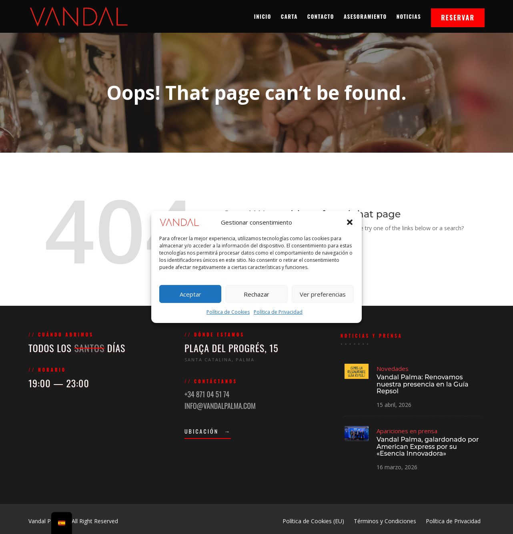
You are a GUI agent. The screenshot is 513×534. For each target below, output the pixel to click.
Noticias (409, 16)
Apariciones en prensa (407, 430)
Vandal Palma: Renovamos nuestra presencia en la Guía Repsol (422, 384)
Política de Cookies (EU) (313, 521)
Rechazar (256, 294)
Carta (289, 16)
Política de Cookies (228, 312)
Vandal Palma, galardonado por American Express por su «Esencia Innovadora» (427, 445)
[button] (350, 222)
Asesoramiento (365, 16)
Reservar (458, 17)
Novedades (393, 369)
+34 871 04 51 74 (208, 394)
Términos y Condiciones (385, 521)
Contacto (320, 16)
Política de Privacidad (278, 312)
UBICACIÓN (209, 430)
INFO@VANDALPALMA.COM (221, 405)
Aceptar (190, 294)
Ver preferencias (323, 294)
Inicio (262, 16)
